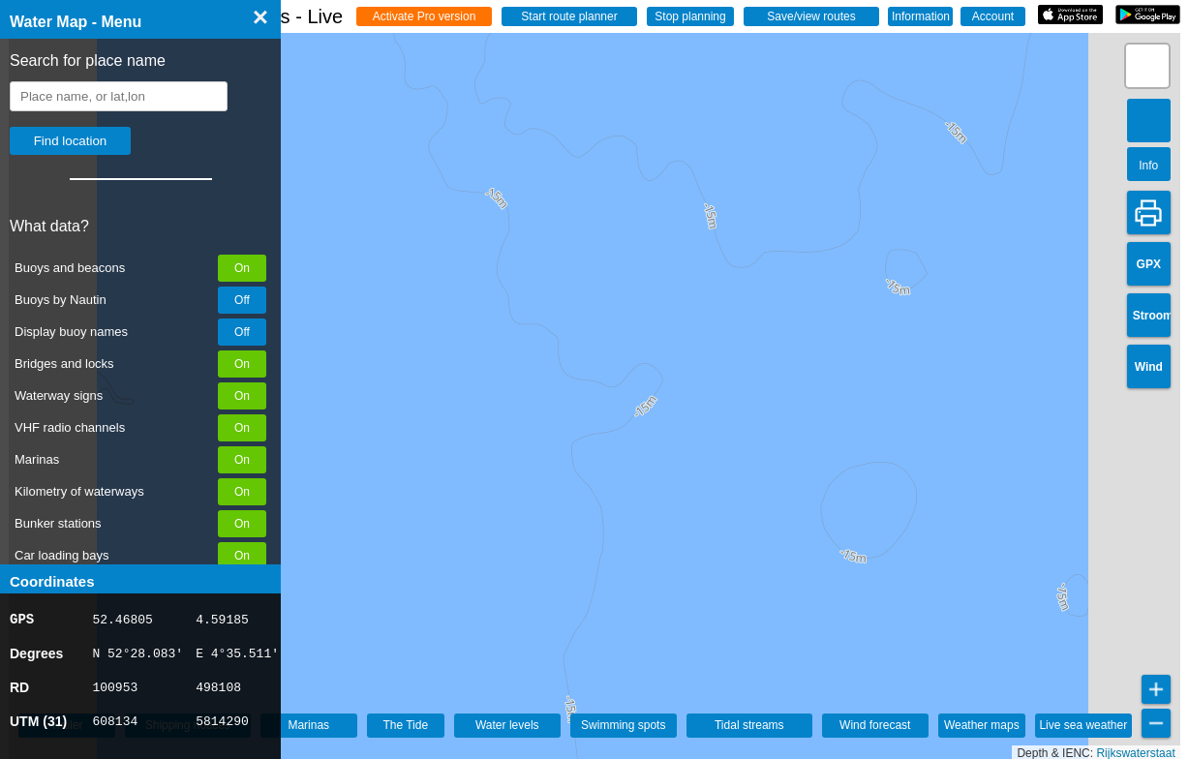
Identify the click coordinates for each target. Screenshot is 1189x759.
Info (1148, 165)
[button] (1147, 66)
